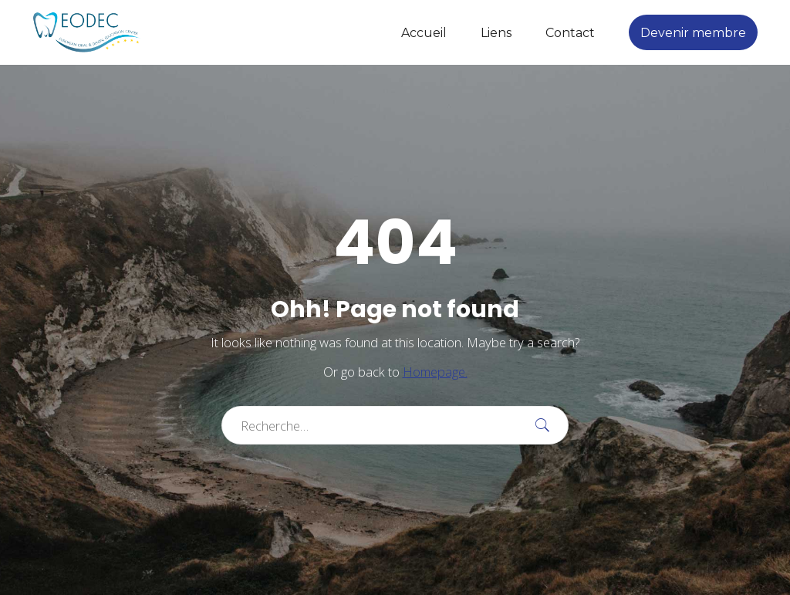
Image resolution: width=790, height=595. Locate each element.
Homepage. (435, 371)
